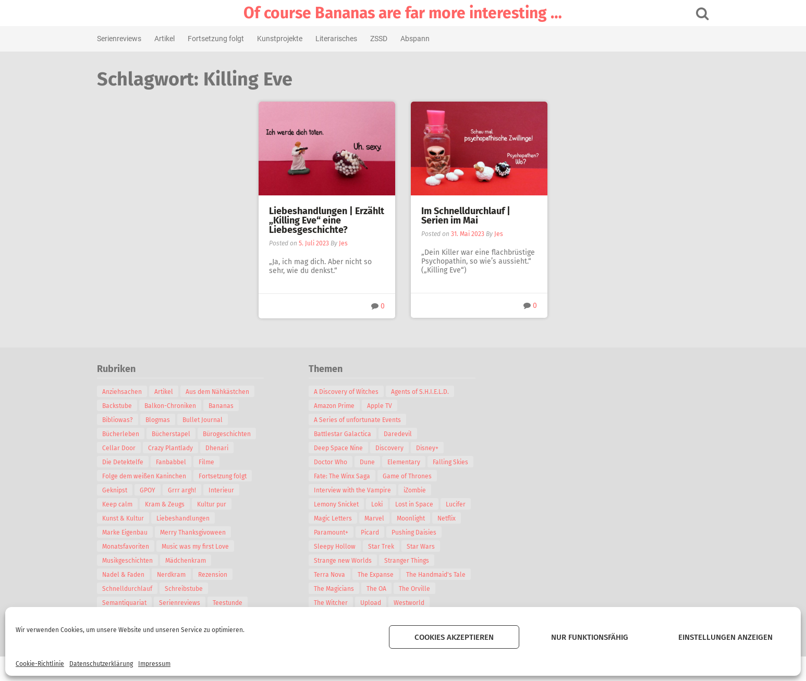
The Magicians (342, 588)
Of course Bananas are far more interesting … (403, 13)
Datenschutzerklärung (101, 663)
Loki (385, 504)
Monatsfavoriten (134, 546)
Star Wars (429, 546)
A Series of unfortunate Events (365, 420)
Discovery (398, 448)
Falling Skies (459, 462)
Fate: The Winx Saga (350, 476)
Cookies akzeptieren (454, 637)
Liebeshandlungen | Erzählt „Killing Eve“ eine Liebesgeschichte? (326, 220)
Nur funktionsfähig (589, 637)
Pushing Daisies (422, 532)
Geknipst (123, 490)
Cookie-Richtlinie (40, 663)
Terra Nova (337, 574)
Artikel (173, 38)
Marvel (383, 518)
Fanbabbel (179, 462)
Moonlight (419, 518)
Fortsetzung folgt (224, 38)
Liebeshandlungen (191, 518)
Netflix (455, 518)
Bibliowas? (126, 420)
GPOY (156, 490)
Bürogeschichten (235, 434)
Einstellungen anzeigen (725, 637)
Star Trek (389, 546)
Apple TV (387, 406)
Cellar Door (127, 448)
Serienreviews (127, 38)
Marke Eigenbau (133, 532)
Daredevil (406, 434)
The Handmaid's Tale (444, 574)
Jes (343, 243)
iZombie (423, 490)
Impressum (154, 663)
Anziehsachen (130, 391)
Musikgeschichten (136, 560)
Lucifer (464, 504)
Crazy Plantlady (178, 448)
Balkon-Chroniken (178, 406)
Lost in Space (423, 504)
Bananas (229, 406)
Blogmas (166, 420)
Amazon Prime (342, 406)
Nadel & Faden (132, 574)
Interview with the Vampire (360, 490)
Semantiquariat (133, 602)
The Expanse (384, 574)
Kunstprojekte (288, 38)
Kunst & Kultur (131, 518)
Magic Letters (341, 518)
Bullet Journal (211, 420)
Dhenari (225, 448)
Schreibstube (192, 588)
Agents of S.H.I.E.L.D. (428, 391)
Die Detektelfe (131, 462)
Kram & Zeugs (173, 504)
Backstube (125, 406)
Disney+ (435, 448)
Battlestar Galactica (351, 434)
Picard (378, 532)
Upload (379, 602)
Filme (215, 462)
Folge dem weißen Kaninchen (152, 476)
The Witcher (339, 602)
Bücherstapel (179, 434)
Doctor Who (339, 462)
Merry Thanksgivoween (201, 532)
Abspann (423, 38)
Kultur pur (220, 504)
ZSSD (387, 38)
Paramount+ (339, 532)
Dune (375, 462)
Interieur (229, 490)
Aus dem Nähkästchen (226, 391)
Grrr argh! (190, 490)
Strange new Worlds (351, 560)
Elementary (412, 462)
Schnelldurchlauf (136, 588)
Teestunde (236, 602)
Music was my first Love (203, 546)
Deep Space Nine (346, 448)
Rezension (221, 574)
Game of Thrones (415, 476)
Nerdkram (179, 574)
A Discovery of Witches (354, 391)
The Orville (422, 588)
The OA (385, 588)
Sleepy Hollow (343, 546)
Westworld (417, 602)
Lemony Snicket (344, 504)
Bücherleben (129, 434)
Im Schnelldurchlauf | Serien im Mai (465, 215)
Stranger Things (415, 560)
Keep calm (126, 504)
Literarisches (344, 38)
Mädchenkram (194, 560)
